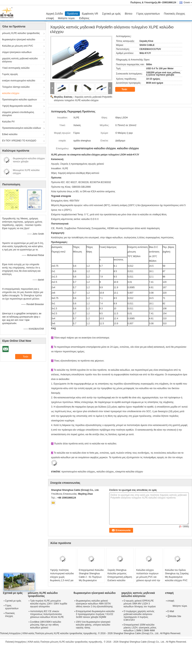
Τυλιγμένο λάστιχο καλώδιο (16, 87)
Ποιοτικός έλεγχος (174, 13)
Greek (188, 2)
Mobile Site (174, 616)
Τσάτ (127, 89)
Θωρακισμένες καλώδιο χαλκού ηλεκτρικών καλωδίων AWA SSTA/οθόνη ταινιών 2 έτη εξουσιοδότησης (94, 603)
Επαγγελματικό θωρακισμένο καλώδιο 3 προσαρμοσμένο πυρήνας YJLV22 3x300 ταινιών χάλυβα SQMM (95, 614)
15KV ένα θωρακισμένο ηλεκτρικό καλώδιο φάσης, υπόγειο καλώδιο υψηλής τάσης (93, 625)
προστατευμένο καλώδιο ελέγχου (78, 471)
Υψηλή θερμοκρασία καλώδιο (17, 106)
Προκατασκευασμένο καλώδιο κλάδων (21, 128)
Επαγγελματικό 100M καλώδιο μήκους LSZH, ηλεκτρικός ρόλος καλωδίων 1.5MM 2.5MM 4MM (140, 627)
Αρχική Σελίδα (54, 13)
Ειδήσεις (84, 18)
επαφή (50, 18)
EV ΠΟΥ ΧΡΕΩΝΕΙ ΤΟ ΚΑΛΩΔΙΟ (19, 140)
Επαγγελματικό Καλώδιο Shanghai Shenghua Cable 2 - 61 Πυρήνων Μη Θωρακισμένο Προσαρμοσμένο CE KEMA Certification (91, 579)
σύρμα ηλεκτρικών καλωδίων (17, 52)
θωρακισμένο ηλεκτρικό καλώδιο (18, 39)
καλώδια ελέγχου (10, 93)
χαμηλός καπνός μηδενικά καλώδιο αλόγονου (20, 60)
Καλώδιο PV (8, 121)
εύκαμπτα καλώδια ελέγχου (129, 471)
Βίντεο (128, 13)
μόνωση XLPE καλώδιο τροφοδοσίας (21, 33)
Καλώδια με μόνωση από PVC (17, 46)
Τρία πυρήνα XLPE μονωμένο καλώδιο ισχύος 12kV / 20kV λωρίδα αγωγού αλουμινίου (48, 603)
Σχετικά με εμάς (111, 13)
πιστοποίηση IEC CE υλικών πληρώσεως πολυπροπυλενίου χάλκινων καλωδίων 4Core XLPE (47, 614)
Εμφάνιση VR (90, 13)
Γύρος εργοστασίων (148, 13)
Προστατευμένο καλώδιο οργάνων (19, 99)
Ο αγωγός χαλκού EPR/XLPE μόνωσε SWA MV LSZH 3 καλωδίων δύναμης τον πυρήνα (140, 603)
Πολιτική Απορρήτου (10, 633)
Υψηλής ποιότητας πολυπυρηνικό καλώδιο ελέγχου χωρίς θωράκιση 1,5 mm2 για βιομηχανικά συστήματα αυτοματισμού (62, 579)
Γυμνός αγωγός (10, 74)
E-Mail (170, 611)
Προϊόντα (72, 13)
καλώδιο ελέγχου (105, 471)
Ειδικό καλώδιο (9, 134)
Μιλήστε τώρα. (66, 18)
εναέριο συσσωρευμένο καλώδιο (18, 80)
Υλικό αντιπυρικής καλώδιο (16, 68)
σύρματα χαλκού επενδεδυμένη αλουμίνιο (18, 114)
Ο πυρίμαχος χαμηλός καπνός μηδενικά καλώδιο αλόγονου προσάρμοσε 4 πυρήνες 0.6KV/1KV (139, 615)
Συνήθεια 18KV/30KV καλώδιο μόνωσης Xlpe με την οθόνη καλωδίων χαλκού (45, 625)
